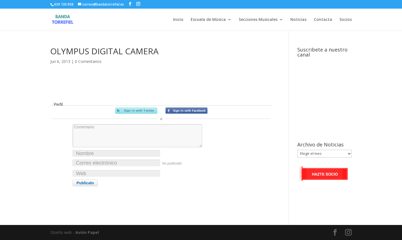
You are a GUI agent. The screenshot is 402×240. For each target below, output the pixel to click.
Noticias (298, 20)
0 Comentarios (88, 61)
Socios (345, 20)
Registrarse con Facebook (186, 110)
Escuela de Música (208, 20)
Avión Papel (87, 232)
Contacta (323, 20)
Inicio (178, 20)
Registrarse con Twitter (136, 110)
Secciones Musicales (258, 20)
